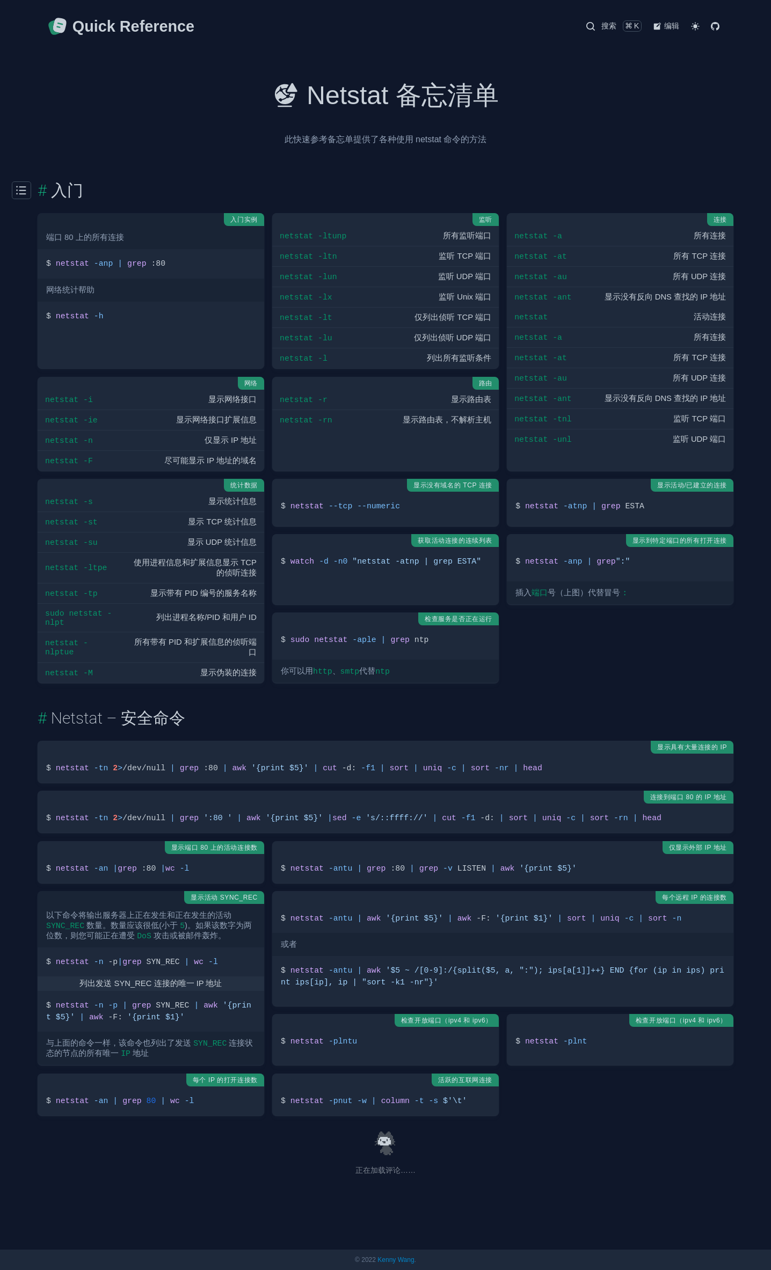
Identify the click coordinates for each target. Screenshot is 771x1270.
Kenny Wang (395, 1260)
